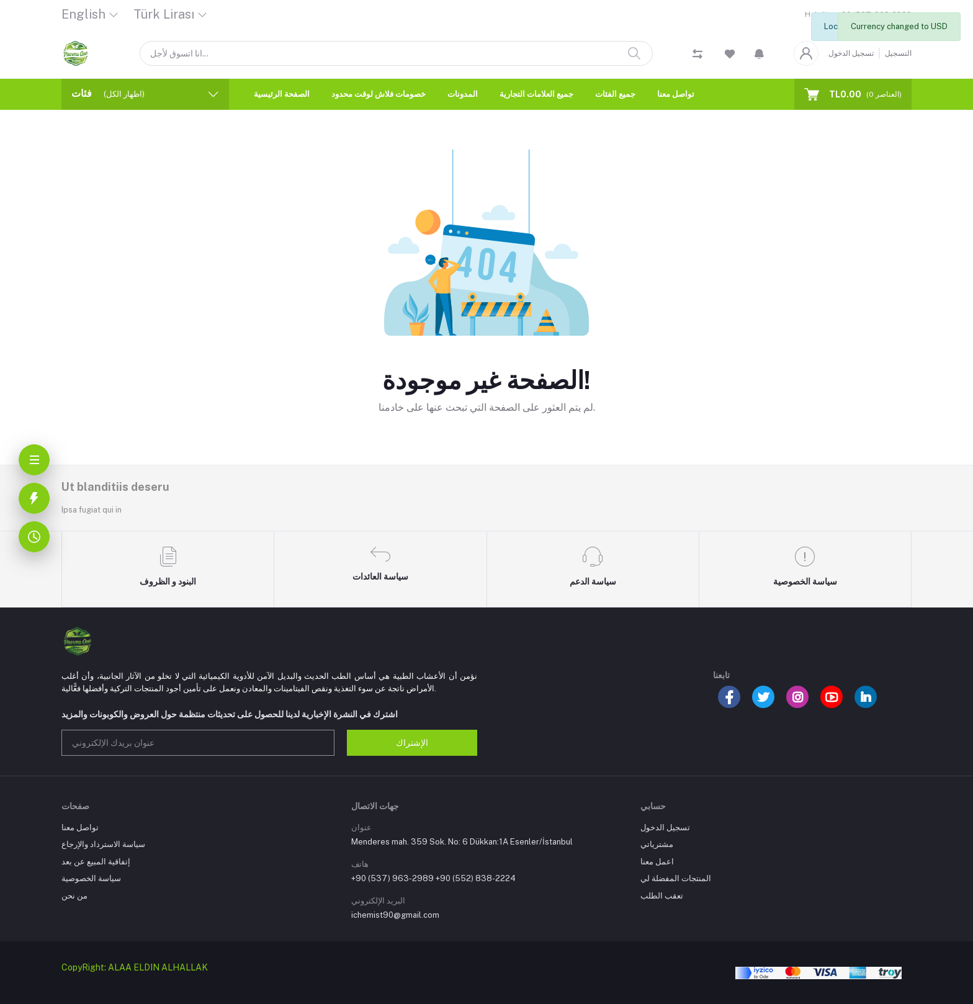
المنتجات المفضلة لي (675, 878)
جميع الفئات (615, 94)
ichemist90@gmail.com (395, 915)
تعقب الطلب (661, 895)
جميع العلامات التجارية (536, 94)
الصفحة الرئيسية (282, 94)
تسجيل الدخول (851, 53)
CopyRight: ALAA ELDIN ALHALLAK (134, 967)
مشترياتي (656, 844)
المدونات (462, 94)
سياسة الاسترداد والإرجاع (103, 844)
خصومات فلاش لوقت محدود (378, 94)
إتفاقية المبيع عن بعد (95, 861)
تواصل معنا (675, 94)
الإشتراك (412, 743)
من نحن (74, 895)
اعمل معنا (657, 861)
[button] (759, 53)
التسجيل (898, 53)
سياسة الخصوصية (91, 878)
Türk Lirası (163, 14)
